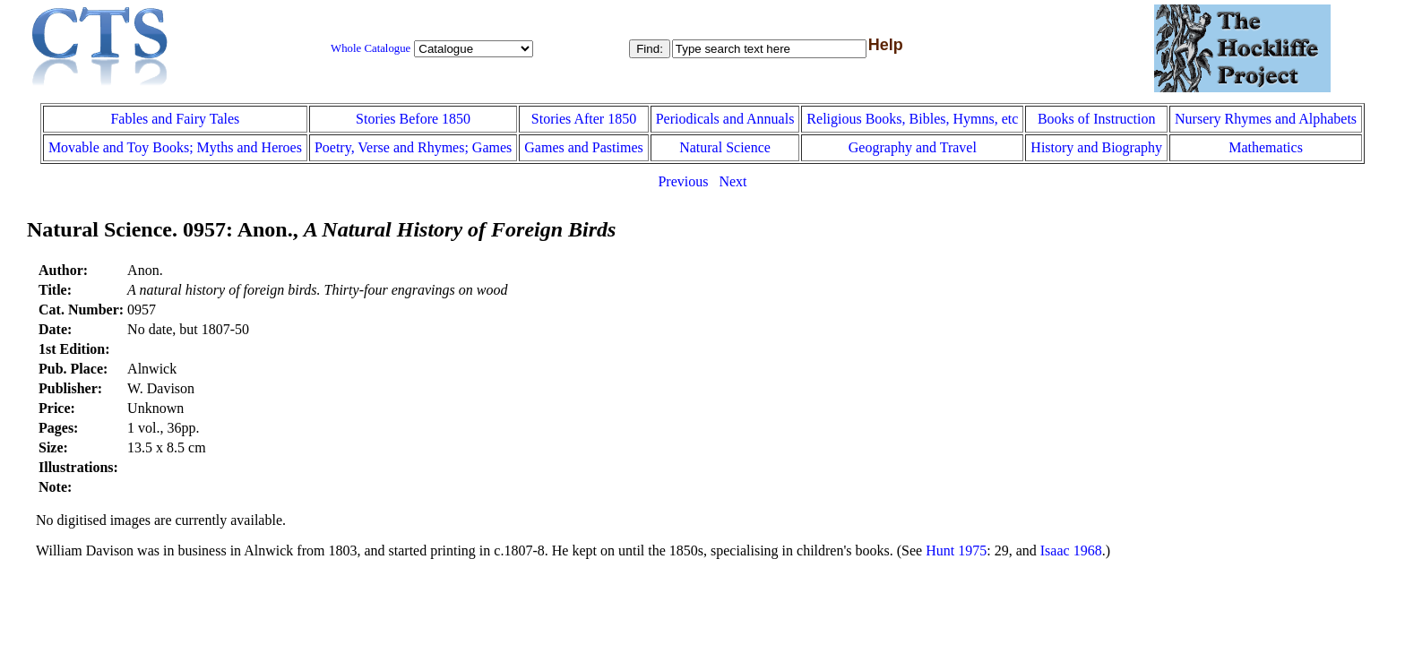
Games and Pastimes (583, 147)
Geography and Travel (913, 147)
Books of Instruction (1097, 118)
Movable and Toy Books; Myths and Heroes (175, 147)
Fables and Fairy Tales (174, 118)
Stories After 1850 (583, 118)
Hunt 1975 (956, 550)
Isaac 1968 (1071, 550)
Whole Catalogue (370, 48)
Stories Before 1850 (413, 118)
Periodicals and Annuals (725, 118)
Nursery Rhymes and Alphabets (1266, 118)
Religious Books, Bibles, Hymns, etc (912, 118)
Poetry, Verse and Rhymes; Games (413, 147)
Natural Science (725, 147)
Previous (683, 181)
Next (732, 181)
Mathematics (1265, 147)
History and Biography (1096, 147)
